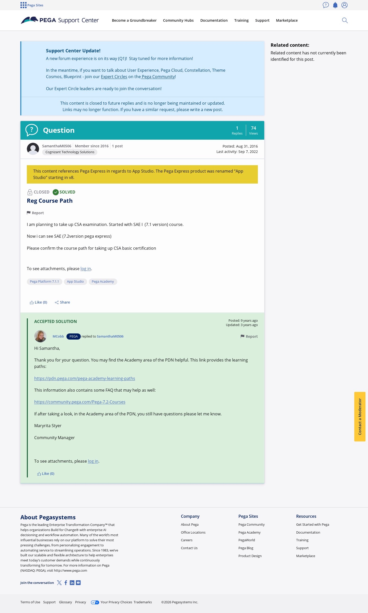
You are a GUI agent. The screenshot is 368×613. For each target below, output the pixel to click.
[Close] (360, 592)
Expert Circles (114, 76)
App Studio (75, 281)
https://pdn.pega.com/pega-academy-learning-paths (84, 378)
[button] (33, 149)
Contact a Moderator (359, 417)
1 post (117, 145)
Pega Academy (103, 281)
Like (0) (38, 302)
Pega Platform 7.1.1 (44, 281)
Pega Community (158, 76)
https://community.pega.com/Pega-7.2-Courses (79, 402)
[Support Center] (59, 20)
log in (85, 268)
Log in (335, 599)
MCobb (58, 336)
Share (62, 302)
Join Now (308, 599)
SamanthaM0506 (56, 145)
